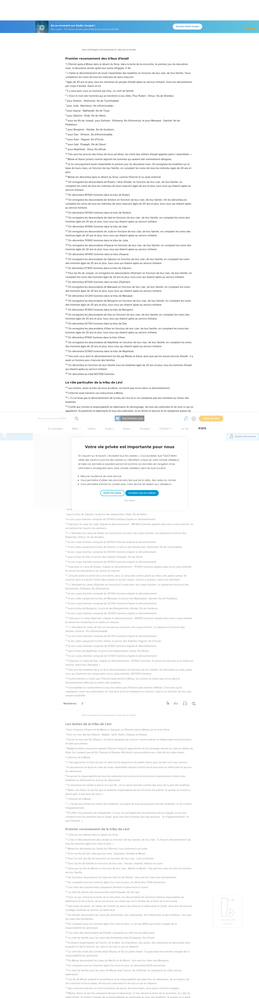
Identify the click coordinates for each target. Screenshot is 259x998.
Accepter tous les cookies (142, 80)
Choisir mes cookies (112, 80)
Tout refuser (129, 88)
